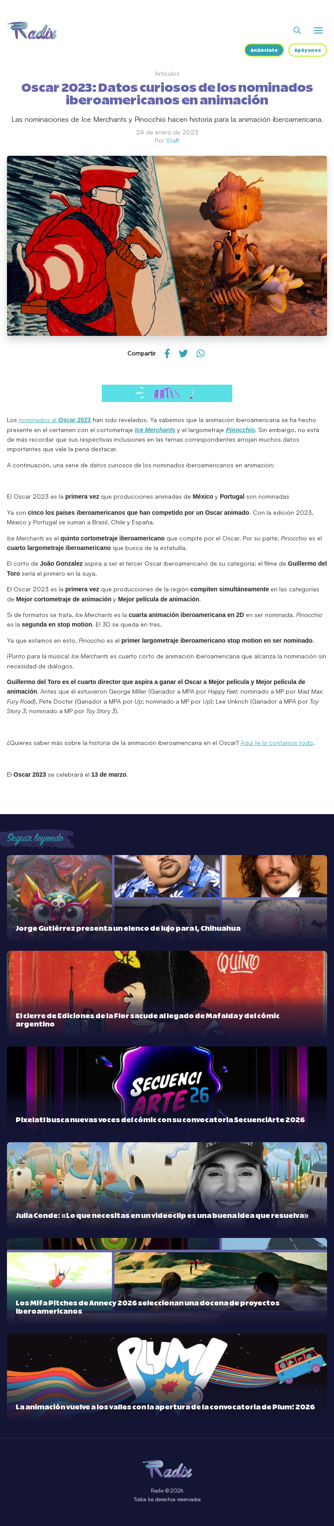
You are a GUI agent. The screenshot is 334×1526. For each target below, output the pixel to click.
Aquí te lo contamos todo (276, 742)
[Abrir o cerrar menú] (318, 30)
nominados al (55, 419)
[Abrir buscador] (297, 30)
